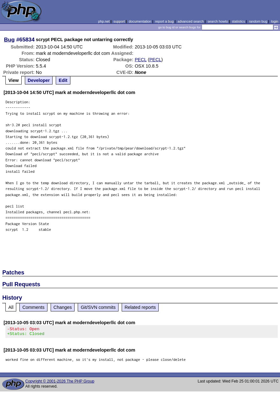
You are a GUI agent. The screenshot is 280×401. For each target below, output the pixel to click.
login (274, 21)
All (10, 307)
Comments (33, 307)
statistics (238, 21)
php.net (104, 21)
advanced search (190, 21)
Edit (63, 80)
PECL (141, 59)
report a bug (164, 21)
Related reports (140, 307)
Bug (9, 39)
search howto (217, 21)
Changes (63, 307)
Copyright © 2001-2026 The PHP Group (59, 383)
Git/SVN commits (98, 307)
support (119, 21)
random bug (258, 21)
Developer (39, 80)
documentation (140, 21)
